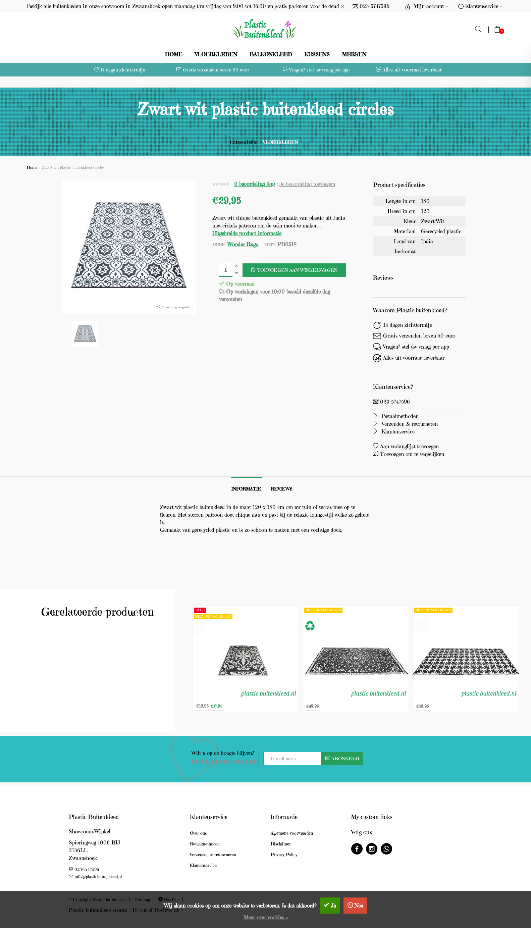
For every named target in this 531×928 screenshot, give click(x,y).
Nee (359, 905)
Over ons (198, 833)
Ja (333, 905)
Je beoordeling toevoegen (307, 184)
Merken (354, 54)
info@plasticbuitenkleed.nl (95, 877)
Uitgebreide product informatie (246, 233)
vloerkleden (216, 54)
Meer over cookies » (266, 917)
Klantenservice (394, 431)
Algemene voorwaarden (292, 833)
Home (173, 54)
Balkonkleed (271, 54)
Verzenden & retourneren (405, 423)
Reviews (281, 489)
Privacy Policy (284, 855)
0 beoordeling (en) (254, 184)
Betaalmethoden (396, 416)
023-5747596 (371, 6)
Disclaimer (281, 844)
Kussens (317, 54)
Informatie (246, 489)
